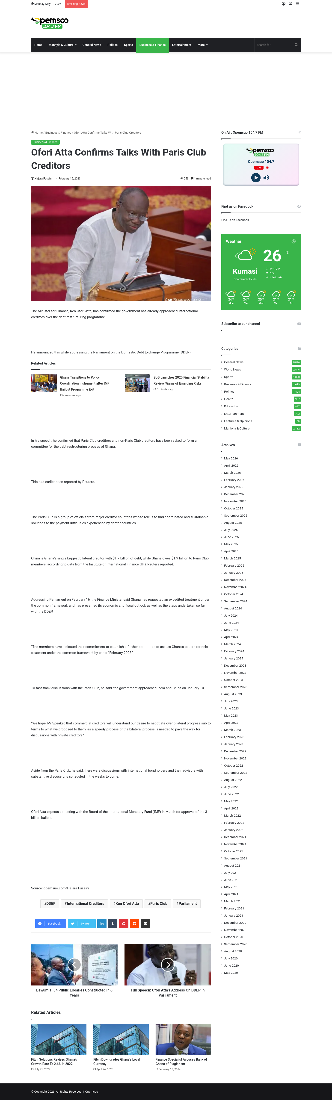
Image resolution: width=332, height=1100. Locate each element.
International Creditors (85, 903)
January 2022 (233, 830)
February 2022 (234, 822)
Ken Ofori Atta (127, 903)
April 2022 (231, 808)
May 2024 (231, 630)
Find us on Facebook (235, 220)
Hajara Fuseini (43, 178)
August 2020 (233, 951)
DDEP (51, 903)
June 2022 (231, 794)
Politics (112, 45)
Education (231, 406)
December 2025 (235, 494)
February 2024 (234, 651)
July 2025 (231, 530)
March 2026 (232, 472)
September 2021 (235, 858)
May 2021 (231, 887)
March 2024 (232, 644)
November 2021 (235, 844)
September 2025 (235, 515)
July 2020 (231, 958)
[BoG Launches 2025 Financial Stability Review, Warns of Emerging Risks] (137, 383)
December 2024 (235, 580)
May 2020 (231, 972)
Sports (128, 45)
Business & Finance (152, 45)
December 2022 (235, 751)
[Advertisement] (166, 91)
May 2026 (231, 458)
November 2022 (235, 758)
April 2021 (231, 894)
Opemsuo (91, 1091)
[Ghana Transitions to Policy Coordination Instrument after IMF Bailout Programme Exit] (44, 383)
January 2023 (233, 744)
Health (228, 399)
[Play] (256, 178)
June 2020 (231, 965)
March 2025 (232, 558)
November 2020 (235, 930)
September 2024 (235, 601)
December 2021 (235, 837)
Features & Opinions (238, 421)
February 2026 (234, 480)
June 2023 (231, 708)
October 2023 (233, 680)
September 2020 (235, 944)
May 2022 (231, 801)
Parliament (188, 903)
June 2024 (231, 622)
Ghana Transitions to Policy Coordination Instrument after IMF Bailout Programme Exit (85, 383)
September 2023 (235, 687)
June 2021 (231, 880)
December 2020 (235, 922)
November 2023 (235, 672)
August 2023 (233, 694)
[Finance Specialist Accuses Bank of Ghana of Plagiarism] (183, 1039)
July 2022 (231, 787)
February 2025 (234, 565)
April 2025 (231, 551)
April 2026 (231, 465)
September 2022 (235, 772)
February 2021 (234, 908)
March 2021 (232, 901)
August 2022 (233, 780)
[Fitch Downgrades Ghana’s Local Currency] (121, 1039)
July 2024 (231, 615)
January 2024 (233, 658)
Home (38, 45)
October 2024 (233, 594)
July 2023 (231, 701)
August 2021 (233, 865)
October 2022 (233, 765)
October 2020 (233, 937)
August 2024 (233, 608)
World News (232, 369)
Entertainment (181, 45)
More (201, 45)
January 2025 (233, 572)
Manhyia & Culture (61, 45)
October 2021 (233, 851)
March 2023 (232, 730)
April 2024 (231, 637)
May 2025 (231, 544)
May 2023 (231, 715)
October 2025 (233, 508)
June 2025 (231, 537)
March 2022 (232, 815)
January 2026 (233, 487)
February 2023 (234, 737)
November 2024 (235, 587)
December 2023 (235, 665)
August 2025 (233, 522)
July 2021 (231, 872)
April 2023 (231, 722)
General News (92, 45)
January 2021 (233, 915)
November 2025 (235, 501)
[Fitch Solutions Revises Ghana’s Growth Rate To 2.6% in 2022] (58, 1039)
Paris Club (158, 903)
